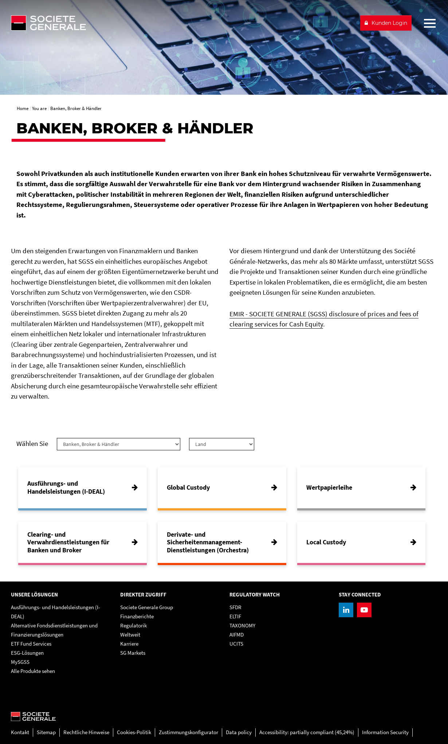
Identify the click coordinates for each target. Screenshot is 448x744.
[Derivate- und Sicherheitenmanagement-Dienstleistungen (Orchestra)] (222, 542)
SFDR (235, 607)
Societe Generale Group (146, 607)
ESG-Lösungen (27, 652)
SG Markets (132, 652)
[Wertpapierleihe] (361, 487)
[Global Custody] (222, 487)
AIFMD (236, 634)
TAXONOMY (242, 625)
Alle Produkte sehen (33, 670)
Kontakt (20, 732)
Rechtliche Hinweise (86, 732)
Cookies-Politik (134, 732)
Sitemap (46, 732)
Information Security (385, 732)
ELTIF (235, 616)
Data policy (239, 732)
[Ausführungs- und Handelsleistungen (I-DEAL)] (82, 487)
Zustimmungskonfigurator (188, 732)
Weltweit (130, 634)
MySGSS (20, 661)
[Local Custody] (361, 542)
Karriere (129, 643)
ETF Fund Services (31, 643)
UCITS (236, 643)
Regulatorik (133, 625)
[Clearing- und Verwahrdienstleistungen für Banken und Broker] (82, 542)
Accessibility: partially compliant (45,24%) (306, 732)
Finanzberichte (137, 616)
